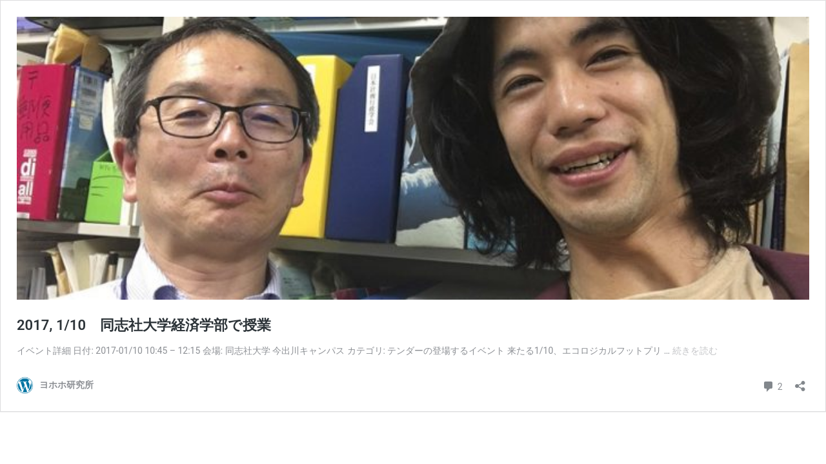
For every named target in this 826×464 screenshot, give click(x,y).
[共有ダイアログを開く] (800, 382)
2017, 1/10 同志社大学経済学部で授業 (144, 325)
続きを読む (695, 350)
